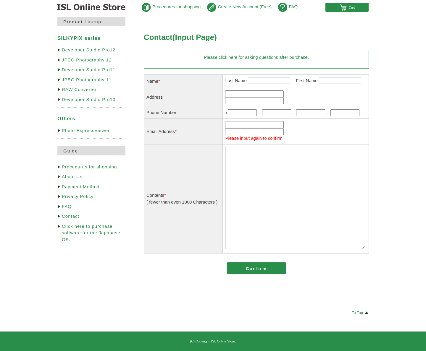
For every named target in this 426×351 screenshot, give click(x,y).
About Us (72, 176)
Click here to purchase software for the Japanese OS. (91, 233)
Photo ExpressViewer (86, 130)
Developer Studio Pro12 (88, 49)
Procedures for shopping (171, 6)
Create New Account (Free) (239, 6)
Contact (70, 216)
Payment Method (80, 186)
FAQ (288, 6)
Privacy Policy (77, 196)
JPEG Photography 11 (87, 79)
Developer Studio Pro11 (88, 69)
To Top (357, 313)
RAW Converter (79, 89)
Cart (347, 7)
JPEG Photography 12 (87, 59)
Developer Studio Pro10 (88, 99)
